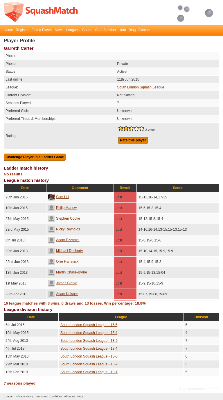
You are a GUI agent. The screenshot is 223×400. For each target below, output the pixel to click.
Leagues (73, 30)
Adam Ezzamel (64, 240)
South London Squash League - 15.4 (88, 333)
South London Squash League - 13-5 (89, 341)
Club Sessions (106, 30)
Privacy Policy (24, 396)
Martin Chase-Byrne (67, 272)
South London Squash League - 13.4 (88, 348)
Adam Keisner (63, 294)
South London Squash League (140, 87)
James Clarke (62, 283)
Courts (87, 30)
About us (69, 396)
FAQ (80, 396)
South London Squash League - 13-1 (89, 372)
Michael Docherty (65, 251)
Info (123, 30)
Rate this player (133, 140)
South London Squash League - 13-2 (89, 364)
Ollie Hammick (63, 261)
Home (8, 30)
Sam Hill (58, 197)
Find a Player (41, 30)
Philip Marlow (62, 208)
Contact (144, 30)
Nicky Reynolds (64, 229)
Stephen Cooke (64, 218)
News (59, 30)
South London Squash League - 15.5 (88, 325)
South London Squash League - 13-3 (89, 356)
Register (22, 30)
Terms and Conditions (48, 396)
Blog (132, 30)
